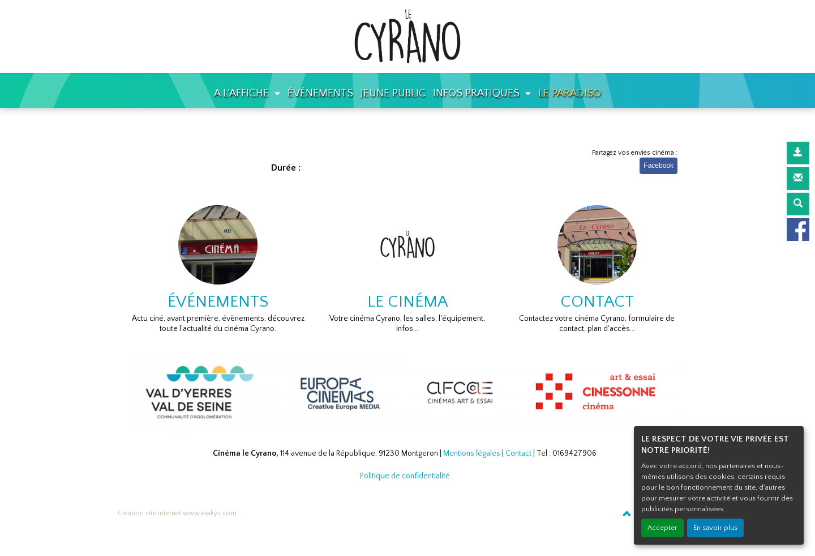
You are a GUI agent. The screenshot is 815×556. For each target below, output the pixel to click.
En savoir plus (715, 528)
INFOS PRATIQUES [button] (477, 93)
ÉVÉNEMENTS (320, 93)
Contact (518, 453)
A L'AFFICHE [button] (243, 93)
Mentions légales (471, 453)
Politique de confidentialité (405, 476)
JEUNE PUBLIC (393, 93)
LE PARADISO (569, 93)
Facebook (659, 165)
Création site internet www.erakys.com (177, 513)
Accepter (662, 528)
